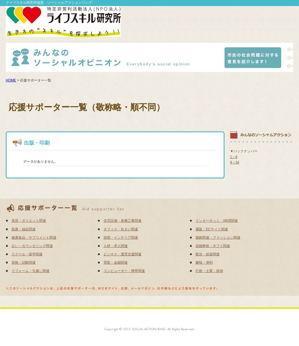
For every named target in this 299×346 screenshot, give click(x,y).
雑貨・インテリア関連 (120, 238)
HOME (11, 80)
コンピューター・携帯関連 (124, 271)
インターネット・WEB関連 (216, 221)
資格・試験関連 (24, 263)
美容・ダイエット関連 (29, 221)
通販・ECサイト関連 (211, 229)
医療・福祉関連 (24, 229)
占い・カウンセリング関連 (32, 246)
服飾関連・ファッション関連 (217, 238)
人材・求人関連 (115, 246)
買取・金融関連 (115, 263)
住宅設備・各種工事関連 (122, 221)
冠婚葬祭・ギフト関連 (212, 246)
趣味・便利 (204, 263)
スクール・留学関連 (27, 254)
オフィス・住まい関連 (120, 229)
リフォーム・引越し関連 (30, 271)
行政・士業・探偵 (209, 271)
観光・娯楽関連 (207, 254)
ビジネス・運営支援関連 (122, 254)
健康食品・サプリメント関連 (34, 238)
